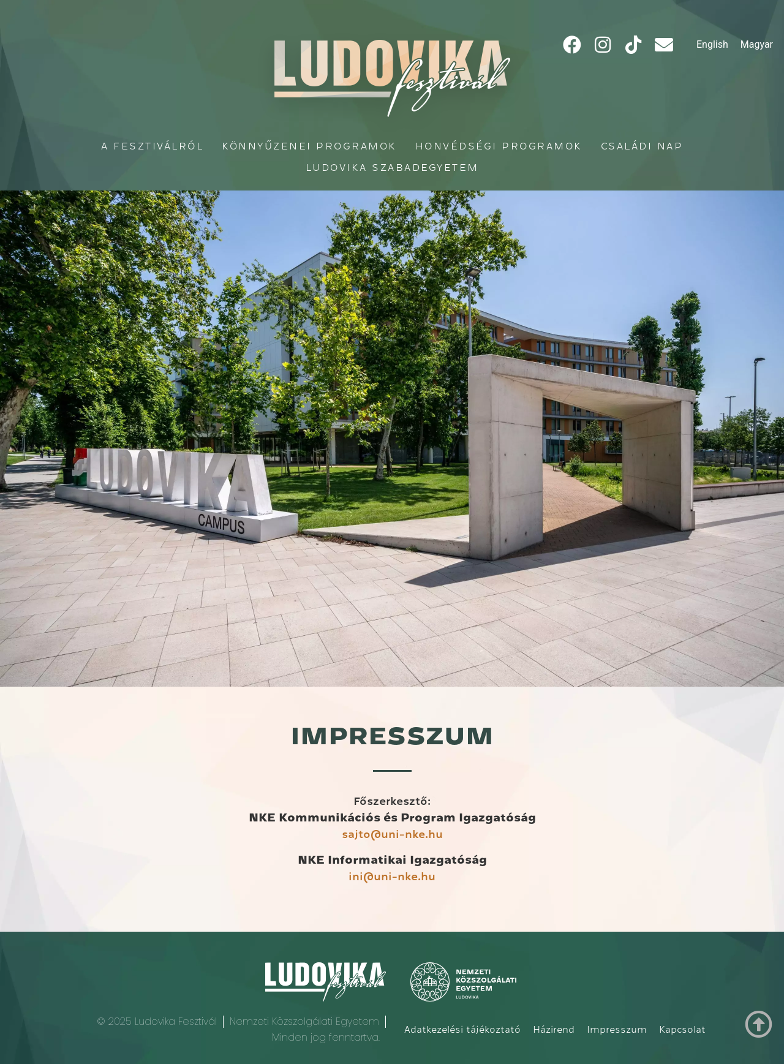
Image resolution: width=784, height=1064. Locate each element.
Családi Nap (642, 146)
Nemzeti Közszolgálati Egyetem (304, 1021)
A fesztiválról (152, 146)
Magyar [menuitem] (757, 44)
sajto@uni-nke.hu (392, 834)
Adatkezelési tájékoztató (462, 1030)
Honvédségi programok (498, 146)
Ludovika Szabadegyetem (392, 167)
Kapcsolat (682, 1030)
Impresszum (617, 1030)
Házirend (554, 1030)
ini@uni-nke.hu (392, 876)
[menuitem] (712, 44)
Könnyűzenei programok (309, 146)
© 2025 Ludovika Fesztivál (157, 1021)
